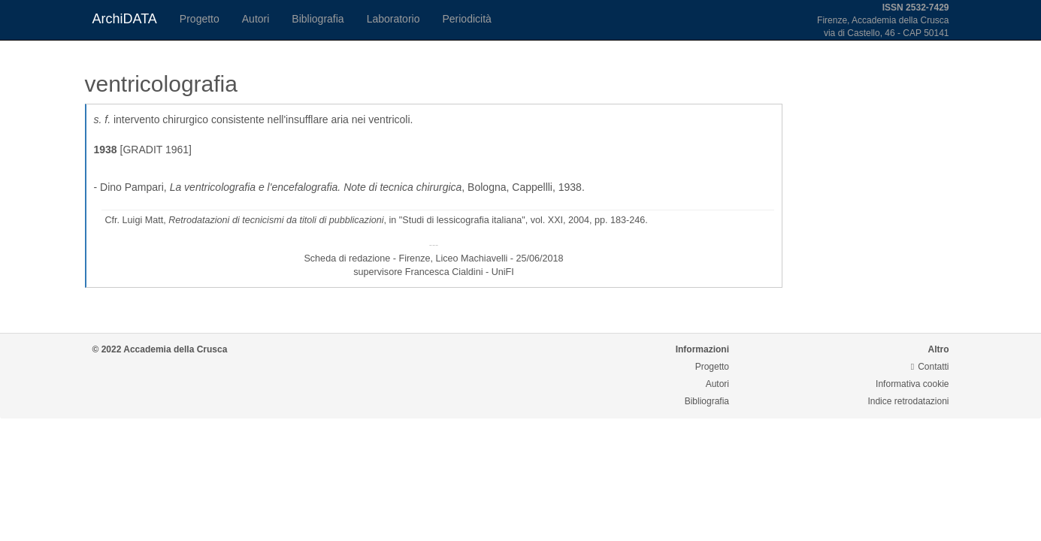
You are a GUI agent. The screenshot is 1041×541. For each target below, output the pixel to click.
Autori (256, 19)
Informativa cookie (912, 384)
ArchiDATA (124, 18)
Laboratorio (393, 19)
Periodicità (466, 19)
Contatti (930, 366)
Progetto (199, 19)
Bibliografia (317, 19)
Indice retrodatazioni (908, 401)
